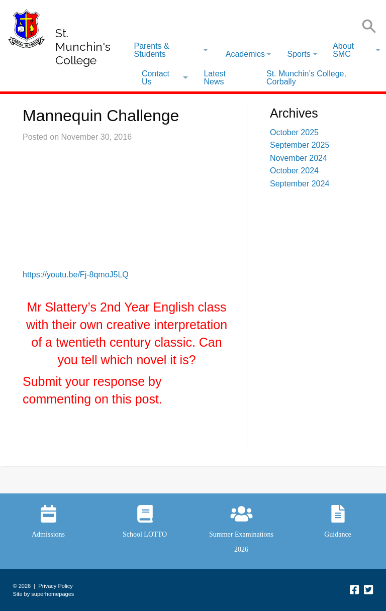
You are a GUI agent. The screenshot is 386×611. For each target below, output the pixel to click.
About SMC (343, 50)
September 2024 (299, 183)
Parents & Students (151, 50)
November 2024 (298, 158)
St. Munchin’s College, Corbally (306, 77)
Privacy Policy (55, 586)
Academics (245, 54)
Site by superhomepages (43, 594)
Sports (298, 54)
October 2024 (294, 170)
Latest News (215, 77)
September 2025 (299, 145)
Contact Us (155, 77)
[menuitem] (170, 50)
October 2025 (294, 132)
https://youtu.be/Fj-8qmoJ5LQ (76, 274)
